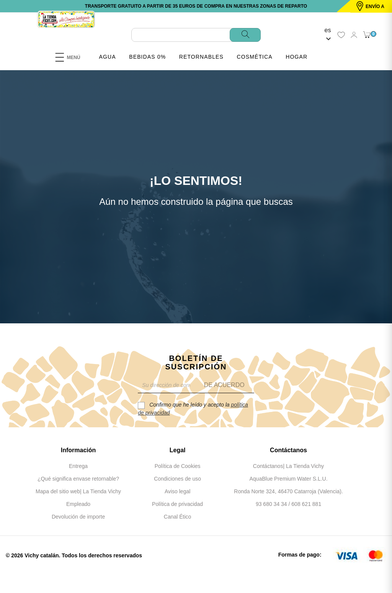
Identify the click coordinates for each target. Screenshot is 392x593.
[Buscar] (196, 35)
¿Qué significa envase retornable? (78, 479)
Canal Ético (177, 517)
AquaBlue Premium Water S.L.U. (288, 479)
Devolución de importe (78, 517)
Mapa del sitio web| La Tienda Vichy (78, 491)
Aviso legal (177, 491)
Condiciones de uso (177, 479)
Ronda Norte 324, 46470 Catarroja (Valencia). (288, 491)
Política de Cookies (178, 466)
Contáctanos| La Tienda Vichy (288, 466)
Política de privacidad (177, 504)
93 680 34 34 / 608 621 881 (288, 504)
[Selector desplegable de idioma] (328, 34)
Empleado (78, 504)
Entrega (78, 466)
